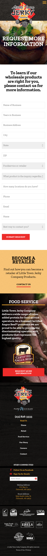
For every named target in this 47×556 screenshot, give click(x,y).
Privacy (28, 550)
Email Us (23, 421)
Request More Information (23, 372)
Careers (23, 448)
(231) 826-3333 (23, 416)
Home (23, 425)
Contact (23, 454)
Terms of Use (20, 550)
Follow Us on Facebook (23, 470)
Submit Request (15, 237)
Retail (23, 431)
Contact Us (24, 284)
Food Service (23, 437)
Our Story (23, 442)
